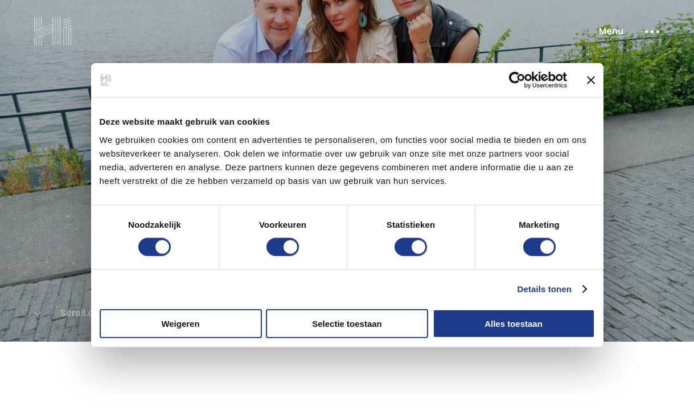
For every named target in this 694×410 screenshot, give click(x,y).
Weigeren (180, 323)
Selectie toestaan (347, 323)
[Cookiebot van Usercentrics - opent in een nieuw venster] (517, 80)
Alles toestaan (513, 323)
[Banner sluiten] (591, 80)
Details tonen (545, 289)
